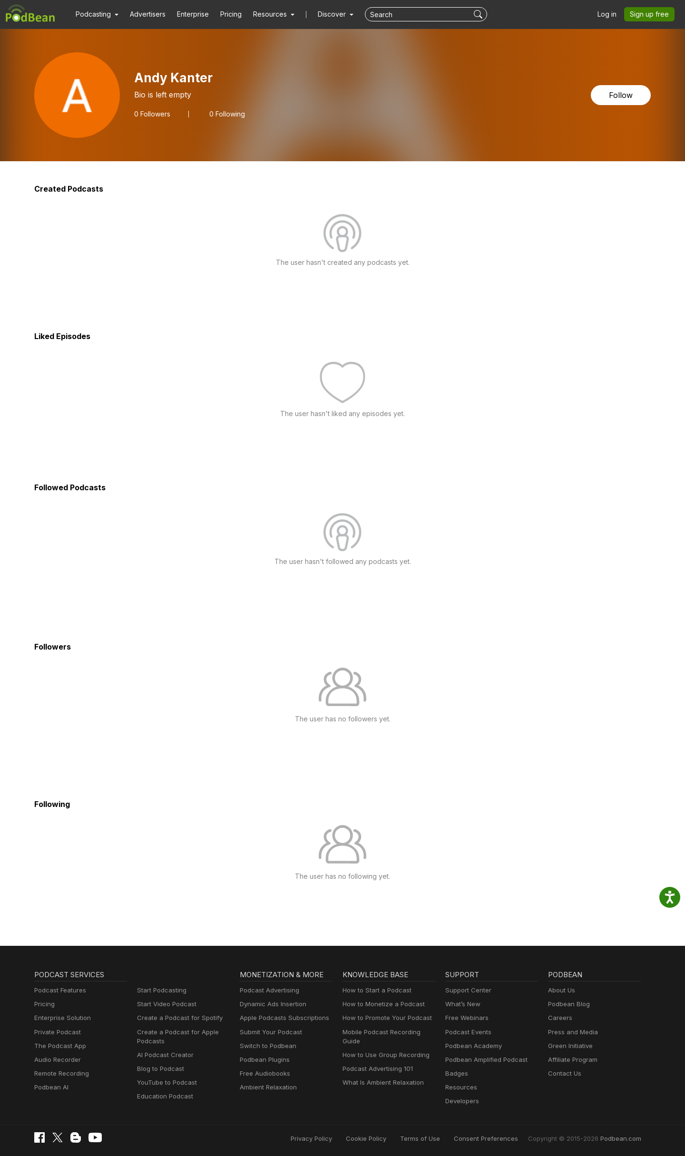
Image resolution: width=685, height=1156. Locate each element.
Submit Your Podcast (269, 1032)
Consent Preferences (499, 1138)
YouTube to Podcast (165, 1082)
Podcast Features (58, 990)
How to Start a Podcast (374, 990)
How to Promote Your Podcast (384, 1017)
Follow (622, 95)
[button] (96, 14)
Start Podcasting (160, 990)
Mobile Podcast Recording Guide (388, 1032)
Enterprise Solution (60, 1017)
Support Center (466, 990)
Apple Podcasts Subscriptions (281, 1017)
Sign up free (651, 14)
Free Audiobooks (263, 1073)
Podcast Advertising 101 (376, 1059)
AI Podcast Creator (163, 1055)
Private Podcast (56, 1032)
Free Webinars (465, 1017)
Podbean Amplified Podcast (483, 1059)
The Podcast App (58, 1045)
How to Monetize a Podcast (380, 1004)
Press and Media (571, 1032)
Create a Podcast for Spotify (176, 1017)
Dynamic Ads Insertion (271, 1004)
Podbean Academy (471, 1045)
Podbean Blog (567, 1004)
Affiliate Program (571, 1059)
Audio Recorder (56, 1059)
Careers (559, 1017)
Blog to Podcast (159, 1068)
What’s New (462, 1004)
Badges (456, 1073)
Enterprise (187, 14)
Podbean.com (622, 1138)
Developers (461, 1101)
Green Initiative (569, 1045)
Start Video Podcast (164, 1004)
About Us (561, 990)
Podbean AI (50, 1087)
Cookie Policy (387, 1138)
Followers (151, 113)
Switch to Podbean (266, 1045)
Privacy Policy (335, 1138)
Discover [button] (322, 14)
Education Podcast (163, 1096)
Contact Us (563, 1073)
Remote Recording (60, 1073)
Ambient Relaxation (267, 1087)
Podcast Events (467, 1032)
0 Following (224, 113)
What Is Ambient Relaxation (381, 1073)
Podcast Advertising (267, 990)
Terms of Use (438, 1138)
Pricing (224, 14)
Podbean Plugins (263, 1059)
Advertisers (144, 14)
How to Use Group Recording (383, 1045)
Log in (610, 14)
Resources (460, 1087)
